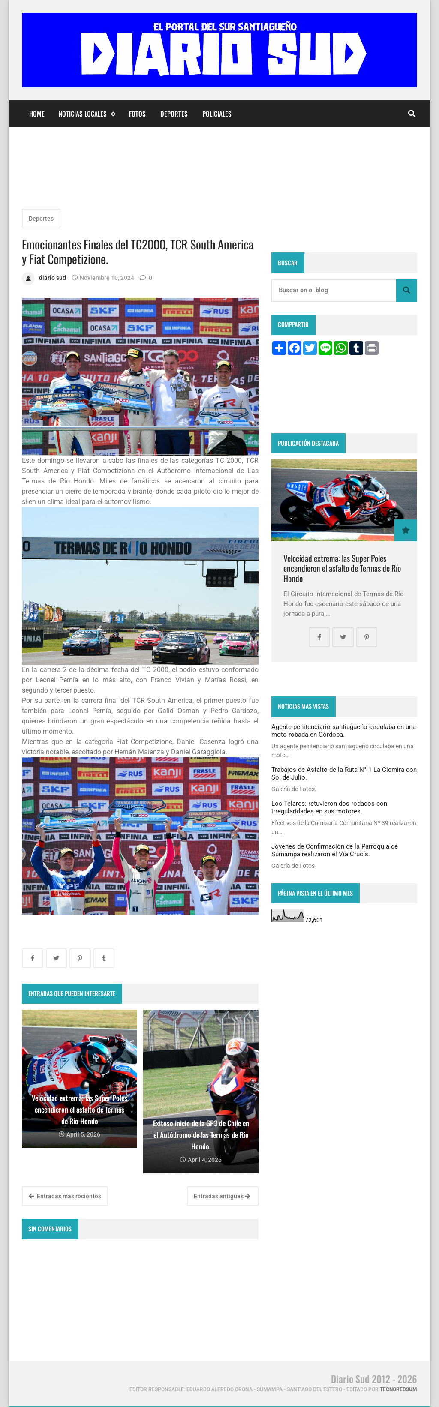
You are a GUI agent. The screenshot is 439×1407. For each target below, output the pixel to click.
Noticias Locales (87, 114)
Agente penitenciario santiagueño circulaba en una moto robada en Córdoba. (343, 730)
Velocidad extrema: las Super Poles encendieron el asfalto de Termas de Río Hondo (342, 568)
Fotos (137, 113)
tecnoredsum (398, 1389)
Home (37, 113)
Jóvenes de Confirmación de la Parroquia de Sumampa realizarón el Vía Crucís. (334, 850)
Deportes (174, 113)
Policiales (217, 113)
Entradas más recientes (65, 1196)
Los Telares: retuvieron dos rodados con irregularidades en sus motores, (329, 807)
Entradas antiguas (222, 1196)
